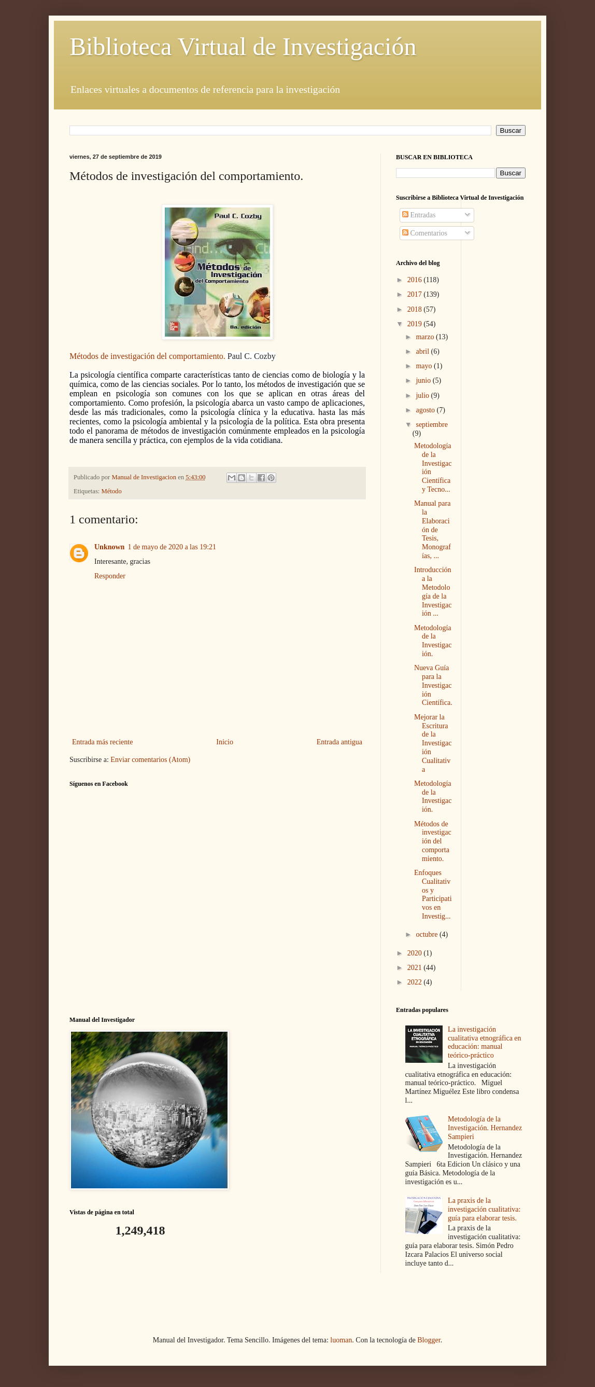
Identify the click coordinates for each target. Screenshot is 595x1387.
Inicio (224, 742)
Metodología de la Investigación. (433, 641)
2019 (415, 324)
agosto (426, 410)
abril (423, 351)
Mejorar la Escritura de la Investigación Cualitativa (433, 743)
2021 (415, 968)
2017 (415, 294)
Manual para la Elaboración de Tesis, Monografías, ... (432, 530)
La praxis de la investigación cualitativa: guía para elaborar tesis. (484, 1209)
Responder (109, 576)
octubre (427, 934)
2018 (415, 309)
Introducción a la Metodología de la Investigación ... (433, 591)
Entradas (418, 215)
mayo (425, 366)
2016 (415, 280)
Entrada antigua (339, 742)
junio (424, 380)
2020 (415, 953)
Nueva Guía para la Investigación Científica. (433, 685)
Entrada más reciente (102, 742)
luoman (341, 1340)
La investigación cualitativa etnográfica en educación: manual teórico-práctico (484, 1042)
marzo (425, 337)
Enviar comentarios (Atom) (150, 760)
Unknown (109, 547)
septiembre (431, 424)
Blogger (428, 1340)
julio (423, 395)
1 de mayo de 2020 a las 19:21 (172, 547)
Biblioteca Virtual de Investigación (242, 46)
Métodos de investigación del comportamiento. (147, 356)
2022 (415, 982)
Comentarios (424, 233)
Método (112, 491)
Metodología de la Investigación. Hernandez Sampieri (485, 1128)
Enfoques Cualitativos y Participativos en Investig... (433, 894)
